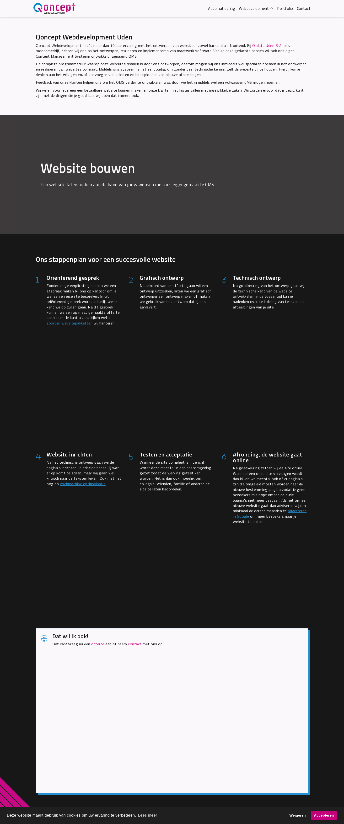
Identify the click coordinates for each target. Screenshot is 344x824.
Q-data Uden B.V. (266, 45)
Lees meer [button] (147, 815)
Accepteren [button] (324, 815)
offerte (97, 644)
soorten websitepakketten (69, 323)
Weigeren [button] (298, 815)
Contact (304, 8)
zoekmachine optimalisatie (83, 484)
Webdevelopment (254, 8)
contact (135, 644)
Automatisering (221, 8)
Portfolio (285, 8)
